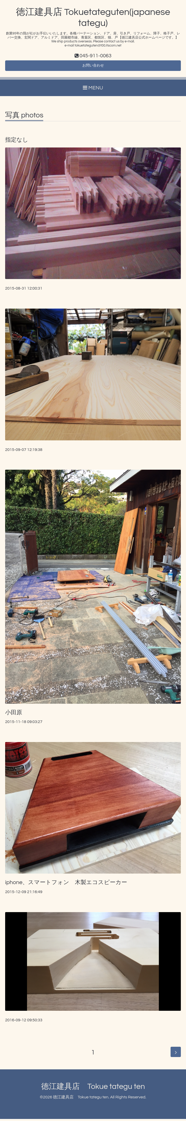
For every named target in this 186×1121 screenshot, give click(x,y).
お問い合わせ (93, 67)
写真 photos (24, 117)
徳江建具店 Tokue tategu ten (93, 1088)
